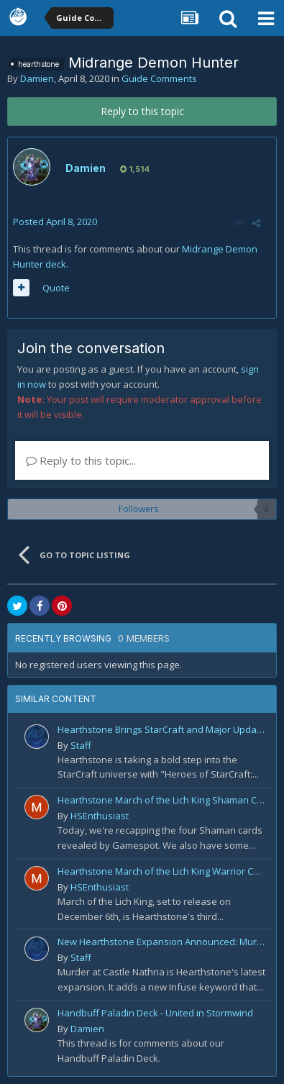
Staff (80, 745)
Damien (37, 78)
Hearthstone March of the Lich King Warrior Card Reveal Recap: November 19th (162, 871)
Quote (56, 287)
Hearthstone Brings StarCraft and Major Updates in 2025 (162, 729)
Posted (55, 221)
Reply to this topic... (81, 460)
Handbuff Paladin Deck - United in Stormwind (155, 1012)
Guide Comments (159, 78)
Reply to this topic (142, 111)
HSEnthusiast (99, 815)
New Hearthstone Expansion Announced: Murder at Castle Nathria (162, 941)
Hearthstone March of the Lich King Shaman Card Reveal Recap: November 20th (162, 799)
